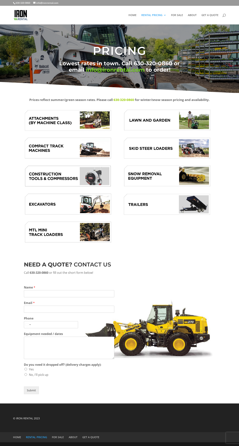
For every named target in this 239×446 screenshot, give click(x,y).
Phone (28, 318)
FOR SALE (177, 15)
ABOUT (192, 15)
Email (29, 303)
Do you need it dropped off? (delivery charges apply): (62, 365)
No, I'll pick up (38, 375)
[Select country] (28, 324)
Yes (31, 369)
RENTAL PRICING (151, 15)
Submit (31, 390)
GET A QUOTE (209, 15)
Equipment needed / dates (43, 334)
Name (29, 287)
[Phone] (51, 324)
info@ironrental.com (115, 69)
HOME (132, 15)
